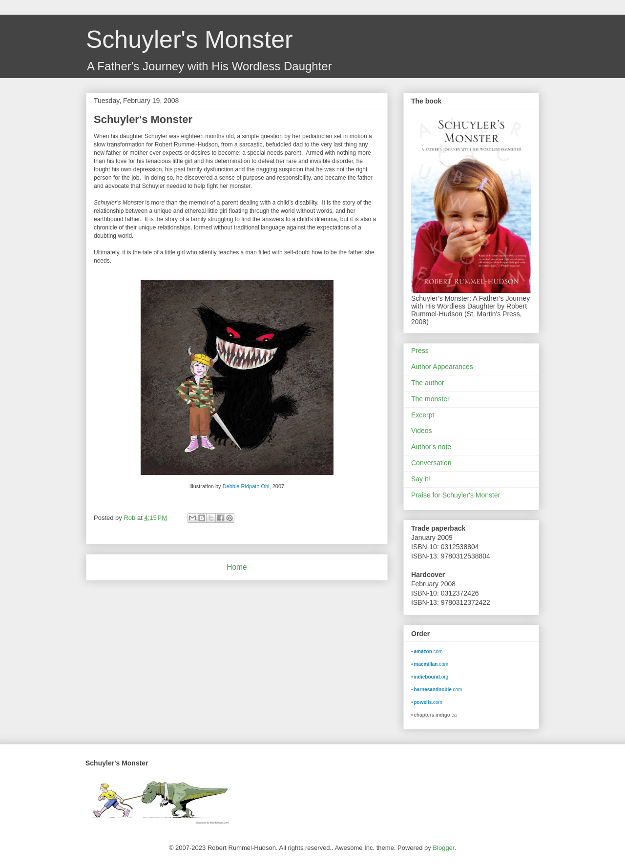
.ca (435, 715)
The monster (430, 399)
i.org (431, 677)
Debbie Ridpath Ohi (246, 486)
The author (427, 383)
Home (237, 567)
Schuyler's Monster (189, 39)
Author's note (431, 447)
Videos (421, 430)
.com (428, 651)
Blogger (443, 847)
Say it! (420, 479)
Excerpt (422, 415)
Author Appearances (442, 367)
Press (420, 350)
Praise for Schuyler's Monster (455, 495)
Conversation (431, 463)
